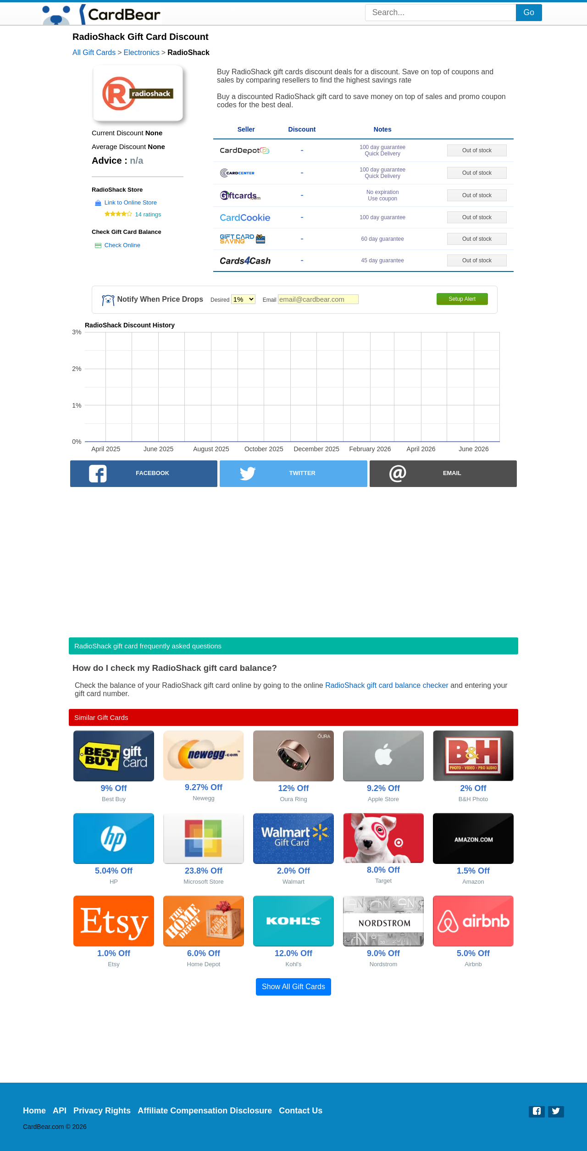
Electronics (142, 52)
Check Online (122, 245)
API (59, 1110)
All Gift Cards (94, 52)
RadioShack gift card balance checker (387, 685)
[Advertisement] (293, 559)
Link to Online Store (131, 202)
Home (34, 1110)
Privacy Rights (102, 1110)
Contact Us (300, 1110)
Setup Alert (462, 299)
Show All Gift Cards (293, 987)
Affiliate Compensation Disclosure (205, 1110)
